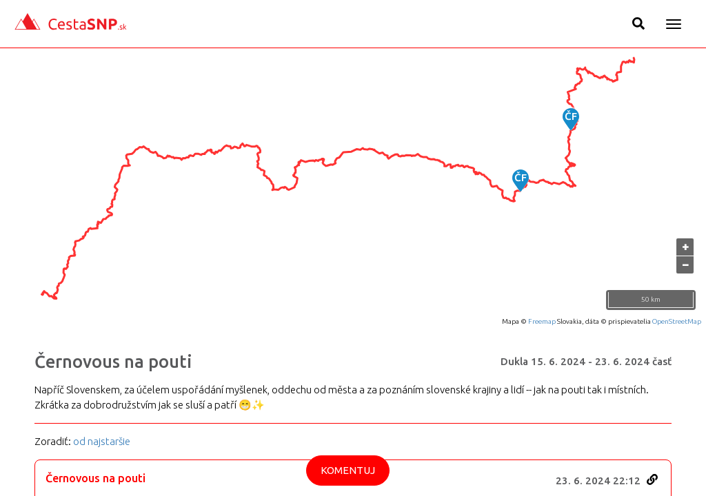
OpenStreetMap (676, 321)
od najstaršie (101, 441)
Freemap (542, 321)
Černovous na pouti (113, 361)
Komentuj (348, 470)
